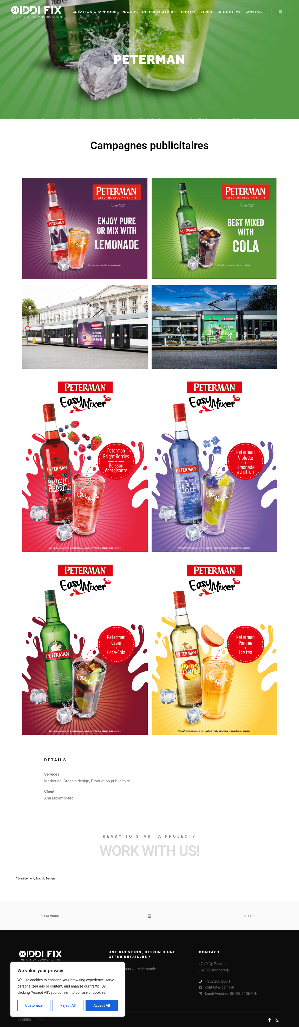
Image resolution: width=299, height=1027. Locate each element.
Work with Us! (149, 850)
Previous (50, 916)
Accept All (101, 1005)
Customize (34, 1005)
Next (249, 916)
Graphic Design (45, 878)
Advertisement (25, 878)
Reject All (68, 1005)
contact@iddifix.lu (216, 987)
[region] (67, 989)
